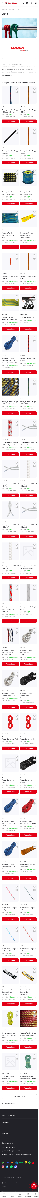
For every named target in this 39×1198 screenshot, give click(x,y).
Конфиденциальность (23, 1183)
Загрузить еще (19, 1096)
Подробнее (10, 121)
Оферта (4, 1186)
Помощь (5, 1133)
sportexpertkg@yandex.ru (11, 1151)
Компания (5, 1122)
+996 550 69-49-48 (8, 1147)
